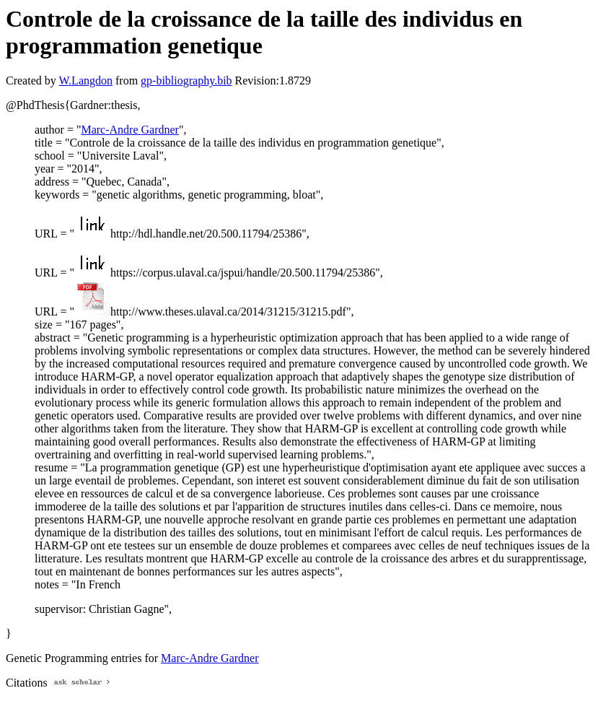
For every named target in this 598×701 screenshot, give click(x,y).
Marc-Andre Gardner (129, 129)
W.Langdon (85, 80)
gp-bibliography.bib (186, 80)
